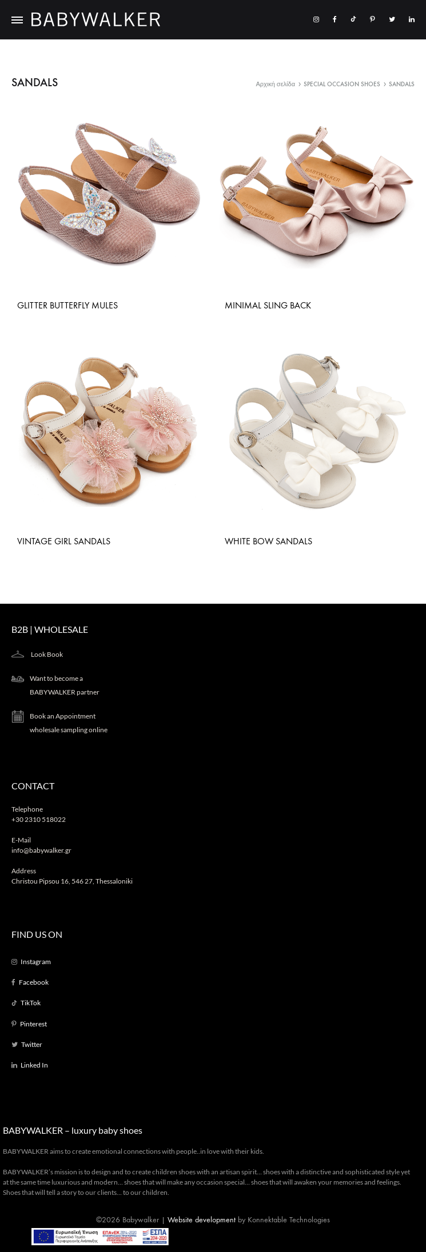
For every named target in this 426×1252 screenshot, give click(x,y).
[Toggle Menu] (17, 20)
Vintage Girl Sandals (63, 541)
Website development (202, 1220)
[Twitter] (392, 19)
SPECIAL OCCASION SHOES (342, 84)
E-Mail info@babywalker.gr (41, 845)
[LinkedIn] (412, 19)
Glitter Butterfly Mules (67, 305)
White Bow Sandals (268, 541)
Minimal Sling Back (268, 305)
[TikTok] (353, 19)
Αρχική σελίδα (275, 84)
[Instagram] (316, 19)
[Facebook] (335, 19)
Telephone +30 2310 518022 (38, 814)
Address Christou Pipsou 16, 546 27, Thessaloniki (72, 875)
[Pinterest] (372, 19)
